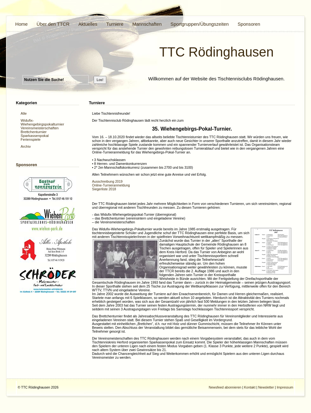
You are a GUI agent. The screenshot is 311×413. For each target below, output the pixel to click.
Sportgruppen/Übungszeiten (199, 24)
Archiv (26, 146)
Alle (24, 113)
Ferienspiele (31, 139)
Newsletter (266, 387)
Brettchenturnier (34, 132)
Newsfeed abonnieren (225, 387)
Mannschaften (147, 24)
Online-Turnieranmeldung (111, 185)
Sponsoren (249, 24)
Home (21, 24)
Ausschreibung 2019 (107, 181)
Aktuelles (87, 24)
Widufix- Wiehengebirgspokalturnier (42, 122)
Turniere (114, 24)
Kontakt (249, 387)
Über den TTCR (52, 24)
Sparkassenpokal (35, 136)
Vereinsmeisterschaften (40, 128)
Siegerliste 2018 (104, 189)
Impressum (285, 387)
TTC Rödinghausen (216, 51)
